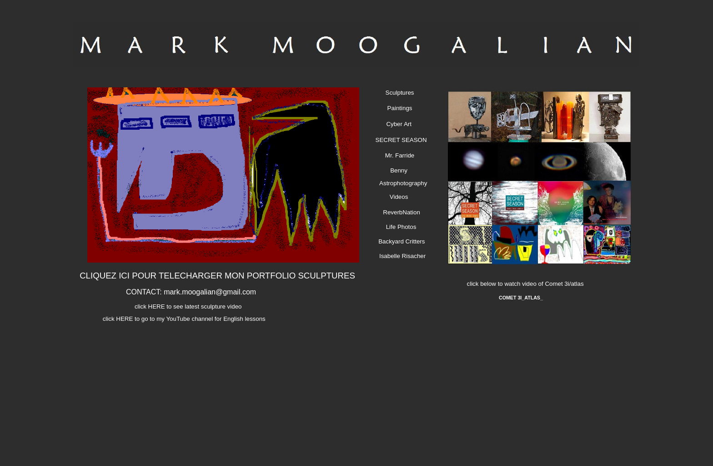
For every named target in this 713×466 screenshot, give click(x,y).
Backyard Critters (401, 241)
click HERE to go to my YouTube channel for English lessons (182, 318)
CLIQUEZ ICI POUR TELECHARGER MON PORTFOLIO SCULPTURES (217, 275)
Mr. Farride (397, 155)
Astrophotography (401, 183)
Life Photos (399, 226)
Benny (396, 170)
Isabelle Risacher (400, 256)
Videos (396, 196)
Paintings (397, 108)
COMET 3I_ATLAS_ (521, 297)
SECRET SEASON (398, 140)
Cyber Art (397, 124)
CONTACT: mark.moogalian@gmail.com (191, 292)
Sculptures (397, 92)
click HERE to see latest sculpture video (186, 306)
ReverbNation (399, 212)
